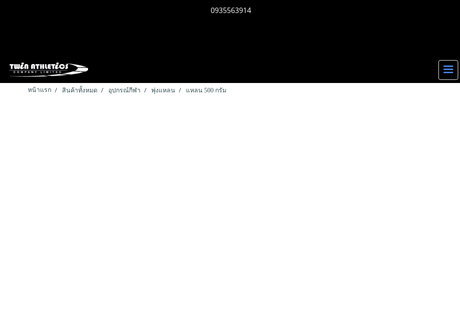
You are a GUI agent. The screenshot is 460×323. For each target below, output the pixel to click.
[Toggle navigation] (448, 70)
